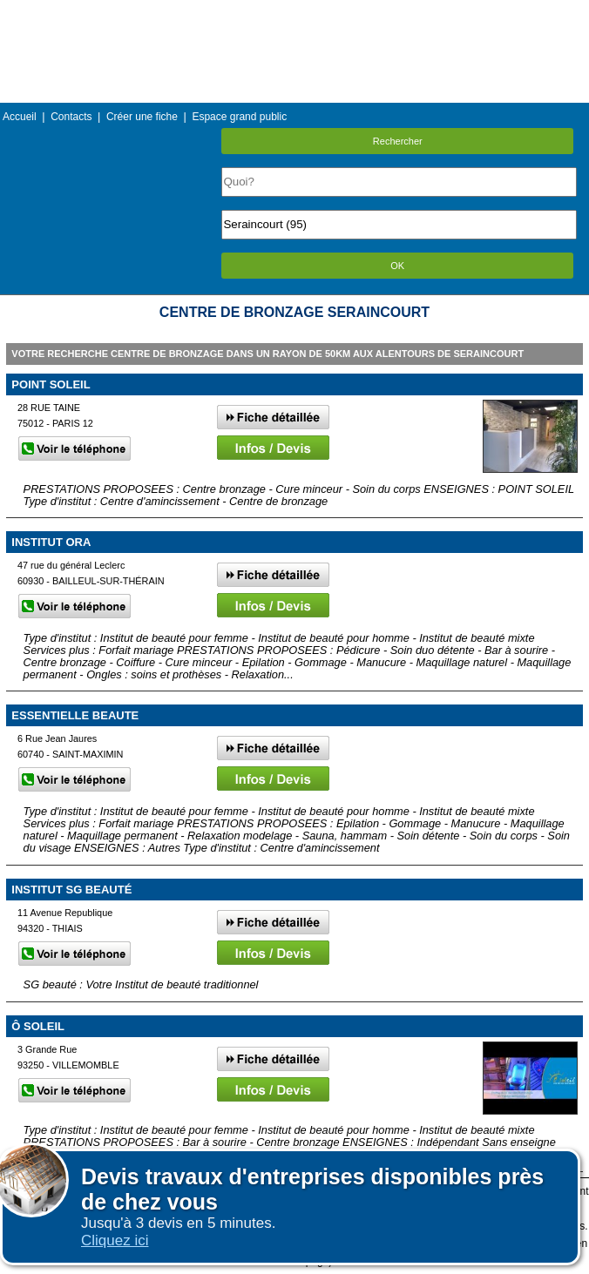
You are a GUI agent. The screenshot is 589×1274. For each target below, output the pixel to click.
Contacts (71, 117)
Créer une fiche (142, 117)
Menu (294, 12)
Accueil (20, 117)
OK (397, 265)
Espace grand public (239, 117)
